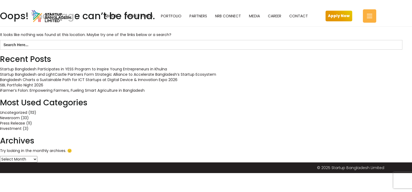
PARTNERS (198, 16)
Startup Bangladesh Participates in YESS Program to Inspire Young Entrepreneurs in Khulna (83, 69)
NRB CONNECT (228, 16)
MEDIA (254, 16)
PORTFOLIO (171, 16)
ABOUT (110, 16)
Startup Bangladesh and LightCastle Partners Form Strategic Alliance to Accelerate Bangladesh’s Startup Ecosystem (108, 74)
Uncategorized (13, 112)
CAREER (274, 16)
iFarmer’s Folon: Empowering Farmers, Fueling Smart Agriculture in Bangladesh (72, 90)
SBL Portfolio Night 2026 (21, 85)
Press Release (12, 123)
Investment (11, 128)
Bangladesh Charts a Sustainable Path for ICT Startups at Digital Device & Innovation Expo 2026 (88, 79)
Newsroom (10, 118)
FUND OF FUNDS (139, 16)
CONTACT (298, 16)
